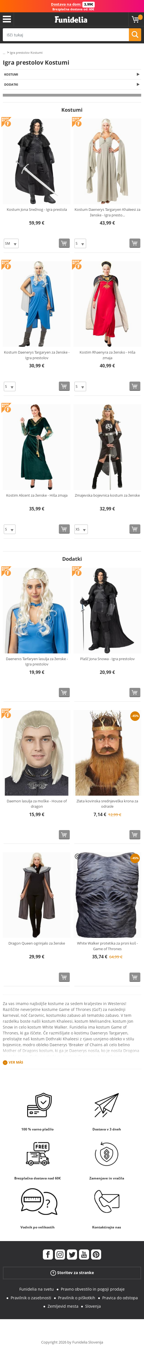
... (4, 53)
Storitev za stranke (72, 1273)
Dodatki (11, 84)
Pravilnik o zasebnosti (31, 1297)
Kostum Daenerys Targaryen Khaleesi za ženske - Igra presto (107, 212)
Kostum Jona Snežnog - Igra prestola (37, 209)
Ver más (16, 1062)
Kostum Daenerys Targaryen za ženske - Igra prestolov (36, 355)
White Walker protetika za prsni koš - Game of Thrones (107, 946)
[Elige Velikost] (11, 243)
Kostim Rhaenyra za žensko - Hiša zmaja (107, 355)
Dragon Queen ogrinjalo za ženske (36, 943)
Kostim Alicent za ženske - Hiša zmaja (37, 495)
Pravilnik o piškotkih (76, 1297)
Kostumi (11, 74)
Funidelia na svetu (36, 1289)
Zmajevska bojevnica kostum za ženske (107, 495)
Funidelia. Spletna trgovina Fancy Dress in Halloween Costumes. (71, 19)
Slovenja (93, 1306)
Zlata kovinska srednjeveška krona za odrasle (107, 803)
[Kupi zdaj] (64, 243)
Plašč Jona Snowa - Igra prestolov (107, 658)
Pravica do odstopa (120, 1297)
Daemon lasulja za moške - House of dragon (37, 803)
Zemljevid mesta (63, 1306)
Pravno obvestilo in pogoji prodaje (93, 1289)
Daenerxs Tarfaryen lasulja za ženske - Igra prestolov (37, 661)
